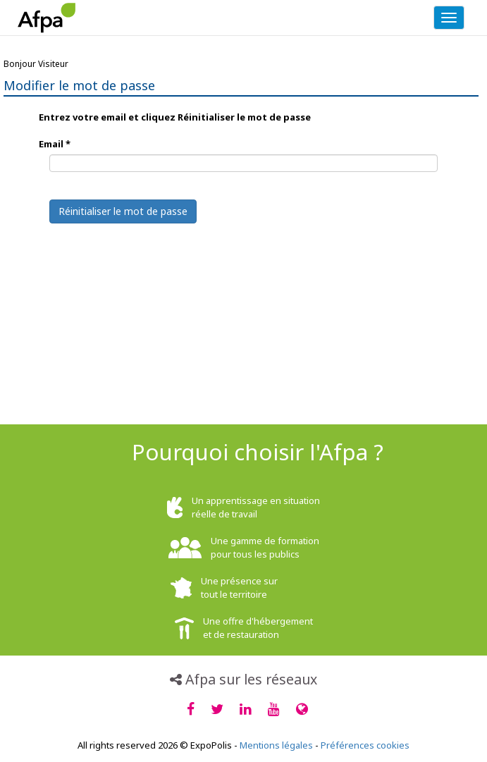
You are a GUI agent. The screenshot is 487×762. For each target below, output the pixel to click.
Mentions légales (276, 745)
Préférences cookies (365, 745)
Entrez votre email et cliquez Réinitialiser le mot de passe (175, 117)
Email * (54, 143)
